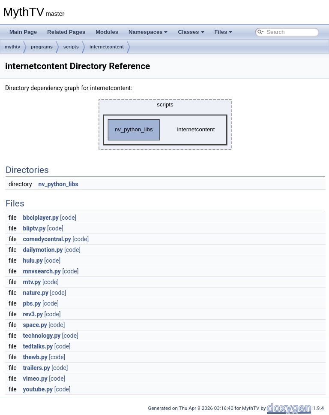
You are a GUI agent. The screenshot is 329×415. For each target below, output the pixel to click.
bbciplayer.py (41, 217)
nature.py (35, 292)
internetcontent (107, 46)
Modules (107, 32)
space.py (35, 324)
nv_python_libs (58, 184)
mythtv (12, 46)
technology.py (42, 335)
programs (42, 46)
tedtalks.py (38, 346)
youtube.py (38, 389)
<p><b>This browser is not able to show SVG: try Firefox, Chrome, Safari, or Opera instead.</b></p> (165, 124)
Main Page (23, 32)
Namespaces (148, 32)
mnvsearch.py (42, 271)
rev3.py (33, 314)
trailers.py (36, 367)
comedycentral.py (47, 239)
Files (224, 32)
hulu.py (33, 260)
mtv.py (32, 282)
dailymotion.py (43, 249)
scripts (71, 46)
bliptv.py (34, 228)
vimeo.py (35, 378)
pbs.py (32, 303)
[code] (68, 217)
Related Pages (66, 32)
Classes (191, 32)
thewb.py (35, 357)
